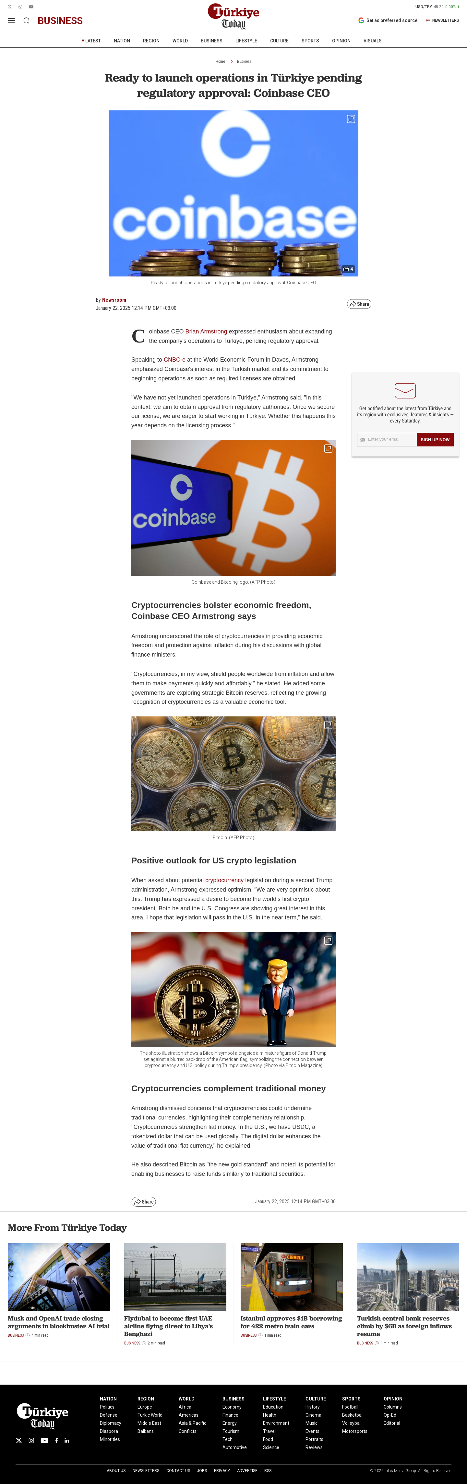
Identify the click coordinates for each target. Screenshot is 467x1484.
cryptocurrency (224, 880)
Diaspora (109, 1431)
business (60, 20)
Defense (108, 1415)
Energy (229, 1423)
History (312, 1407)
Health (269, 1415)
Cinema (313, 1415)
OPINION (341, 40)
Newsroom (114, 300)
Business (244, 61)
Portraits (314, 1439)
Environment (276, 1423)
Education (273, 1407)
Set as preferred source (387, 20)
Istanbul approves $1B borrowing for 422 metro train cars (291, 1322)
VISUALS (373, 40)
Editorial (392, 1423)
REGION (151, 40)
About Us (116, 1470)
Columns (393, 1407)
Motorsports (354, 1431)
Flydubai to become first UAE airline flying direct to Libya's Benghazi (168, 1326)
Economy (232, 1407)
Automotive (234, 1447)
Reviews (314, 1447)
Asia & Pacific (192, 1423)
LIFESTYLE (246, 40)
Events (312, 1431)
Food (268, 1439)
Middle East (149, 1423)
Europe (145, 1407)
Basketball (353, 1415)
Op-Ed (390, 1415)
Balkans (146, 1431)
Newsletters (146, 1470)
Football (350, 1407)
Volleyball (352, 1423)
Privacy (222, 1470)
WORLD (180, 40)
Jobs (202, 1470)
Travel (269, 1431)
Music (311, 1423)
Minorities (110, 1439)
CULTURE (279, 40)
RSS (267, 1470)
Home (220, 61)
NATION (122, 40)
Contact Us (178, 1470)
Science (271, 1447)
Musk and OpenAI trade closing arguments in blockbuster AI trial (59, 1322)
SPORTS (310, 40)
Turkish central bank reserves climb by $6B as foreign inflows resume (404, 1326)
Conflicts (188, 1431)
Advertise (247, 1470)
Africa (185, 1407)
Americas (188, 1415)
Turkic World (150, 1415)
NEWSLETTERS (442, 20)
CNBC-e (175, 359)
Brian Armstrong (206, 331)
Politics (107, 1407)
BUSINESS (211, 40)
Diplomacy (110, 1423)
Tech (227, 1439)
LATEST (93, 40)
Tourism (230, 1431)
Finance (230, 1415)
